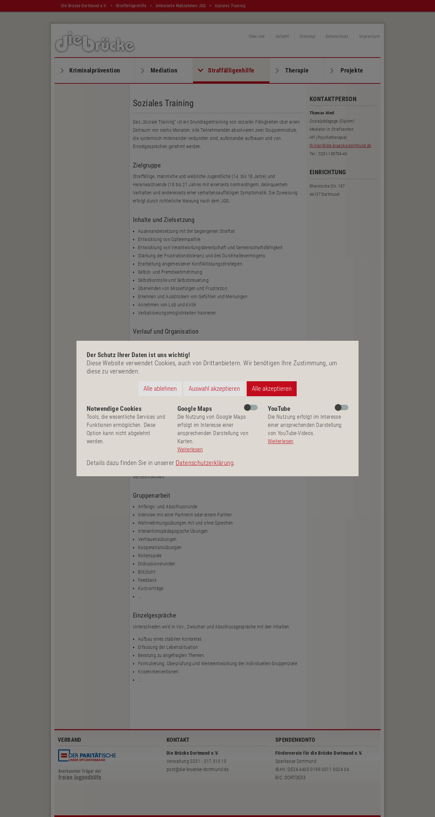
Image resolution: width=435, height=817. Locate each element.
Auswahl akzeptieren (214, 389)
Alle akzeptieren (272, 389)
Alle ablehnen (160, 389)
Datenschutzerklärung (204, 463)
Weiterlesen (190, 449)
